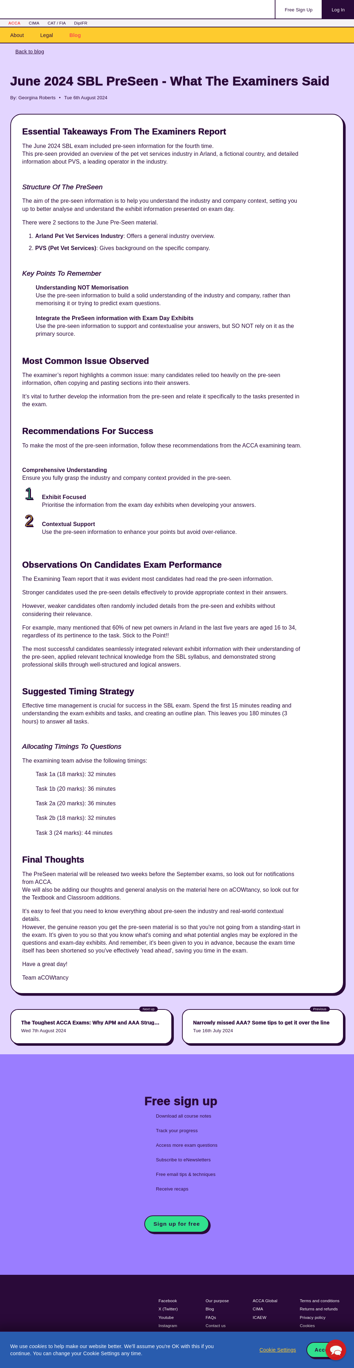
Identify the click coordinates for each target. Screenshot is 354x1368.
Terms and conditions (319, 1301)
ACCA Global (265, 1301)
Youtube (166, 1317)
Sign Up (298, 9)
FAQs (211, 1317)
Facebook (168, 1301)
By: (13, 97)
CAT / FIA (57, 23)
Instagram (168, 1326)
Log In (338, 9)
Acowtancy (39, 9)
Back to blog (29, 51)
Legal (46, 35)
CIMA (34, 23)
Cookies (307, 1326)
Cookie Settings (277, 1350)
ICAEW (259, 1317)
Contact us (216, 1326)
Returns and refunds (319, 1309)
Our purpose (217, 1301)
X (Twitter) (168, 1309)
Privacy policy (312, 1317)
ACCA (14, 23)
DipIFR (80, 23)
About (17, 35)
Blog (75, 35)
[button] (336, 1350)
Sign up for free (177, 1224)
